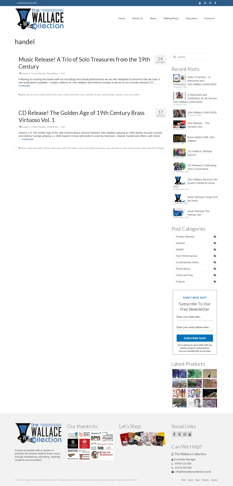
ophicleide (89, 95)
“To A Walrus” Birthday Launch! (200, 153)
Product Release (38, 73)
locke (59, 148)
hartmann (119, 95)
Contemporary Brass (187, 262)
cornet (126, 95)
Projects (180, 281)
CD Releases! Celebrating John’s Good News (202, 167)
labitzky (40, 148)
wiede (64, 148)
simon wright (89, 148)
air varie (98, 95)
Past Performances (186, 255)
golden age (25, 95)
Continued (24, 85)
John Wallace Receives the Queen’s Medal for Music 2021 (195, 183)
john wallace (135, 95)
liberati (46, 148)
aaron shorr (151, 148)
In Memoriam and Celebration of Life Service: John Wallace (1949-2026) (195, 98)
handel (66, 95)
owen (82, 95)
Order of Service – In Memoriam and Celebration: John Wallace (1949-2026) (195, 81)
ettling (143, 148)
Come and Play (184, 275)
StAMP (180, 249)
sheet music (57, 95)
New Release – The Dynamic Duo (198, 125)
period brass (74, 95)
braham (24, 148)
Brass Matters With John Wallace (201, 139)
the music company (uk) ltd (41, 95)
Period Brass (52, 73)
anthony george (108, 95)
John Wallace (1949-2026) (202, 112)
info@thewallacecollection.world (191, 471)
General (180, 243)
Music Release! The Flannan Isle (198, 213)
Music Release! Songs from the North (203, 199)
